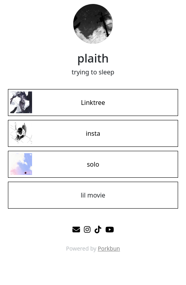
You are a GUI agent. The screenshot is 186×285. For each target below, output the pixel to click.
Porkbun (109, 248)
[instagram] (87, 229)
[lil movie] (93, 195)
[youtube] (109, 229)
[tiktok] (98, 229)
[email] (76, 229)
